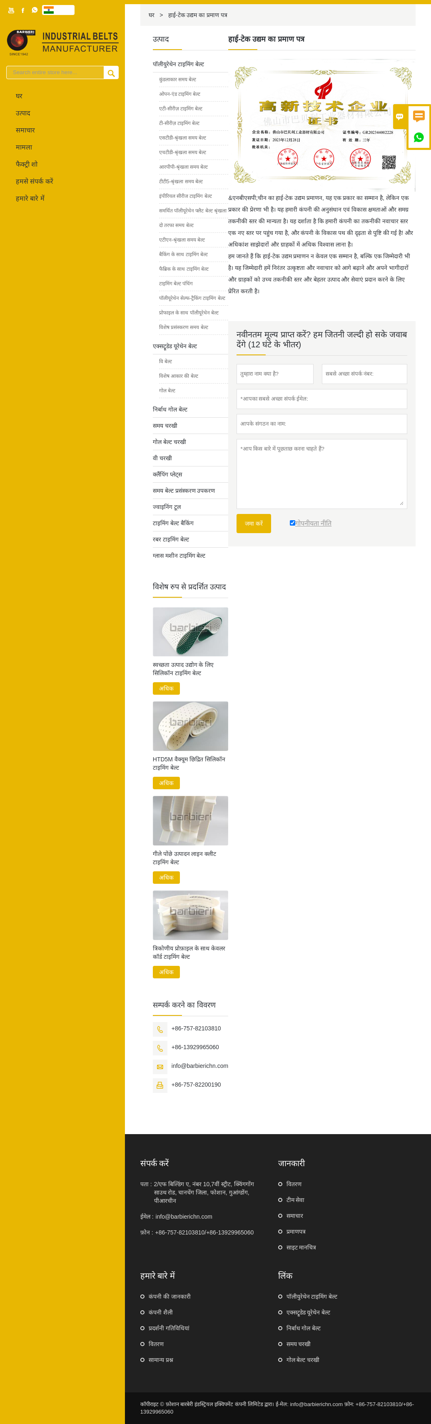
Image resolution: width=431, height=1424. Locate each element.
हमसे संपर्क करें (34, 181)
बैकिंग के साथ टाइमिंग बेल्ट (183, 254)
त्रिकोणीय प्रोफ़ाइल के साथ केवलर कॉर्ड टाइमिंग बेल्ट (189, 952)
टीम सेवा (296, 1200)
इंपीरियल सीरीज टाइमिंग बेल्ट (185, 196)
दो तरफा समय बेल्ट (176, 225)
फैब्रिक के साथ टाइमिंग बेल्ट (184, 269)
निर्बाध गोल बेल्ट (170, 409)
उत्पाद (23, 113)
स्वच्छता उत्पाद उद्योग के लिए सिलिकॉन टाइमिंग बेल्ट (183, 668)
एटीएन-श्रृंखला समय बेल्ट (182, 240)
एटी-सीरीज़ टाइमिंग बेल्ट (181, 109)
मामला (24, 147)
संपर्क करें (154, 1163)
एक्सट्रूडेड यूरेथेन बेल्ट (175, 346)
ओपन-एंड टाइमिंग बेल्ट (180, 94)
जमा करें (254, 523)
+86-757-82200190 (196, 1084)
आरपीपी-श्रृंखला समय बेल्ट (183, 167)
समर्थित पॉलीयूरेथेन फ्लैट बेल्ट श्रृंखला (193, 211)
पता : (146, 1184)
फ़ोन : (146, 1232)
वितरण (294, 1184)
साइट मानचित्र (301, 1247)
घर (19, 96)
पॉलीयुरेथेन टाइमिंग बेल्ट (178, 64)
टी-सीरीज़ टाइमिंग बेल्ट (179, 123)
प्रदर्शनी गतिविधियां (169, 1328)
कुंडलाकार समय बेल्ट (178, 79)
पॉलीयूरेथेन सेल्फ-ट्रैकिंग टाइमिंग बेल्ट (192, 298)
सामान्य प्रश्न (161, 1360)
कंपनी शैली (161, 1312)
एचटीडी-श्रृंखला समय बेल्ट (183, 152)
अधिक (166, 688)
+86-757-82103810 (196, 1028)
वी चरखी (162, 458)
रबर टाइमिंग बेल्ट (171, 539)
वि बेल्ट (165, 361)
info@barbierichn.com (200, 1065)
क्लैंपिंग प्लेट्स (167, 474)
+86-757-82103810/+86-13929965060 (204, 1232)
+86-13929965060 (195, 1047)
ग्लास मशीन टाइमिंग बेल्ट (179, 555)
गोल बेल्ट (167, 391)
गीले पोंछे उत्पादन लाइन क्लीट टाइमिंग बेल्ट (185, 857)
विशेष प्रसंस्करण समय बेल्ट (183, 327)
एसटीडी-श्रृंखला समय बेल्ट (183, 138)
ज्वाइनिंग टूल (167, 507)
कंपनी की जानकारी (170, 1296)
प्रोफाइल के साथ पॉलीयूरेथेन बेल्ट (189, 313)
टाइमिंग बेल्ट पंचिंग (176, 284)
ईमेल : (147, 1216)
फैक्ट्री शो (26, 164)
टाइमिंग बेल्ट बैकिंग (173, 523)
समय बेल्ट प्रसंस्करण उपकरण (184, 490)
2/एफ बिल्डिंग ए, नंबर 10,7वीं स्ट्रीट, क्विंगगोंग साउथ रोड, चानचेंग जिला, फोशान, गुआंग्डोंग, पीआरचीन (204, 1192)
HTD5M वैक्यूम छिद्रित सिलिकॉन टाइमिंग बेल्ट (189, 763)
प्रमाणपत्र (296, 1231)
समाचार (25, 130)
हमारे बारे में (30, 198)
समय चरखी (165, 425)
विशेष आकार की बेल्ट (178, 376)
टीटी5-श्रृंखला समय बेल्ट (181, 182)
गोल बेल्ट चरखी (169, 442)
